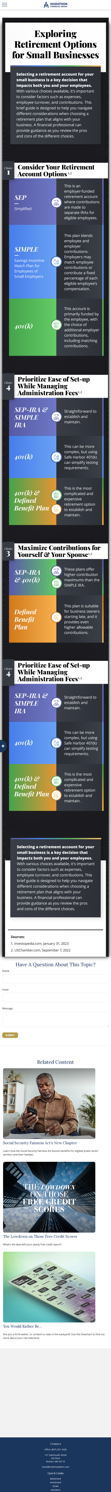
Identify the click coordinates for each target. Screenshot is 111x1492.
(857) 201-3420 (59, 1449)
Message (7, 1008)
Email (5, 989)
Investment (55, 1482)
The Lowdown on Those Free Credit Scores (40, 1236)
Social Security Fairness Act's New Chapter (40, 1143)
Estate (55, 1486)
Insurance (55, 1489)
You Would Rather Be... (22, 1326)
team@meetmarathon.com (55, 1466)
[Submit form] (10, 1035)
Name (5, 971)
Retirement (55, 1478)
